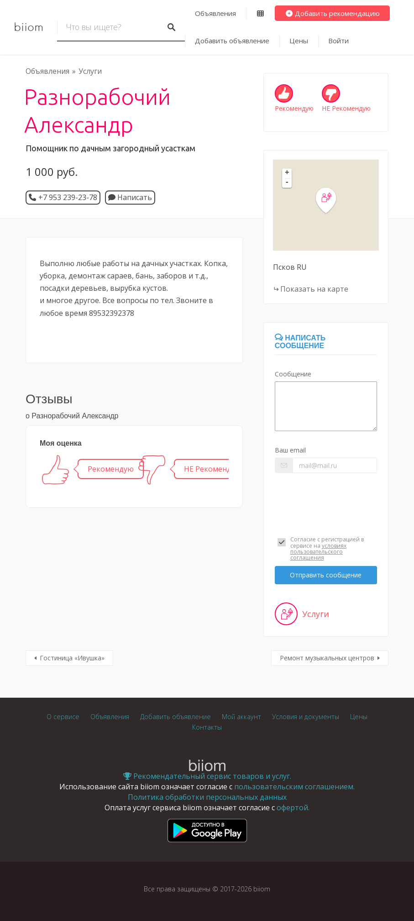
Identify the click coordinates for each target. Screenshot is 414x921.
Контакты (207, 727)
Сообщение (293, 374)
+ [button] (287, 173)
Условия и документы (305, 716)
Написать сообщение (300, 342)
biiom (28, 27)
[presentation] (326, 500)
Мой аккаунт (241, 716)
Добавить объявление (232, 40)
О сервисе (63, 716)
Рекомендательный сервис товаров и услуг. (207, 776)
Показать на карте (314, 289)
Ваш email (290, 450)
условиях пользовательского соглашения (318, 551)
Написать (130, 197)
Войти (338, 40)
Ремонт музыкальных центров (327, 657)
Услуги (90, 71)
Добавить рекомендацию (332, 13)
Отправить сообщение (326, 575)
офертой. (293, 808)
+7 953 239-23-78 (67, 197)
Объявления (215, 13)
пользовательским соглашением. (294, 787)
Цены (298, 40)
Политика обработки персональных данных (207, 797)
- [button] (287, 182)
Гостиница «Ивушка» (72, 657)
